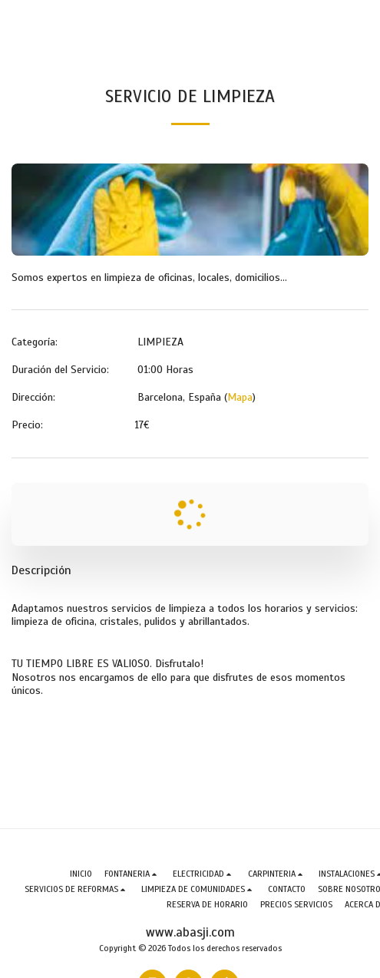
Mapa (240, 397)
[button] (132, 873)
